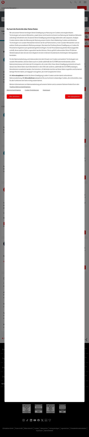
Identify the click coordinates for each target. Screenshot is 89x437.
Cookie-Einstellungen (32, 90)
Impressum (46, 90)
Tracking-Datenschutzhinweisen (20, 87)
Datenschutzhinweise (14, 90)
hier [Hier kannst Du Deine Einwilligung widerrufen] (54, 38)
